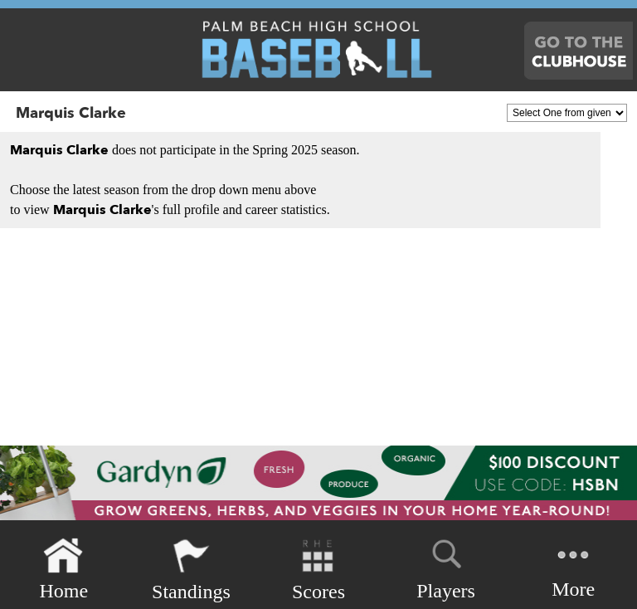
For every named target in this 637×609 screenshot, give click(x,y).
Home (63, 569)
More (573, 568)
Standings (191, 569)
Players (445, 567)
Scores (318, 569)
